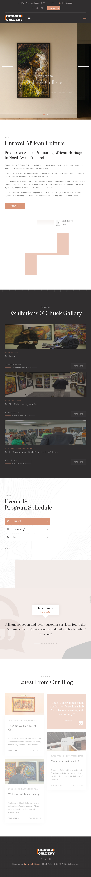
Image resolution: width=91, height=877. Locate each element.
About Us (15, 206)
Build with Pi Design (31, 864)
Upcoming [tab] (27, 529)
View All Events (12, 549)
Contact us (54, 8)
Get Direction (66, 3)
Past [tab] (27, 537)
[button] (44, 114)
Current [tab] (27, 521)
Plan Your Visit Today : (36, 2)
